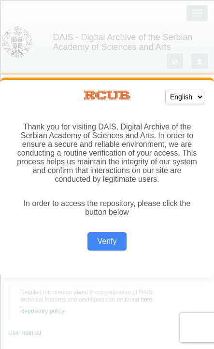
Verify (106, 241)
